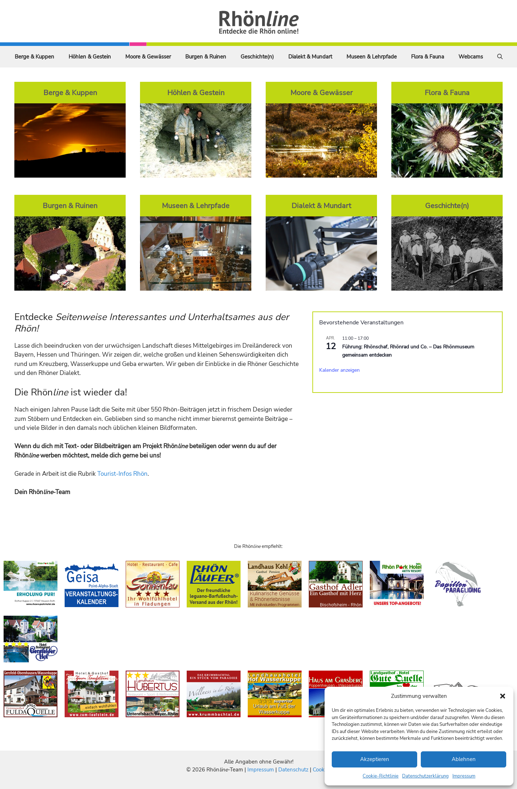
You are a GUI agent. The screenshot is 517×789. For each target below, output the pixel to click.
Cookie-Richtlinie (381, 776)
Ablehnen (464, 759)
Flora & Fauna (427, 56)
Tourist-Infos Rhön (122, 474)
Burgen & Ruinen (205, 56)
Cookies (322, 769)
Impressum (463, 776)
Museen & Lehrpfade (371, 56)
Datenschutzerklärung (425, 776)
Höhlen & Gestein (90, 56)
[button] (502, 696)
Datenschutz (293, 769)
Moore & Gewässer (148, 56)
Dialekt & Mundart (310, 56)
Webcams (470, 56)
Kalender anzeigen (339, 370)
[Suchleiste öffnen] (500, 56)
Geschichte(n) (257, 56)
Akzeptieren (374, 759)
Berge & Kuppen (34, 56)
